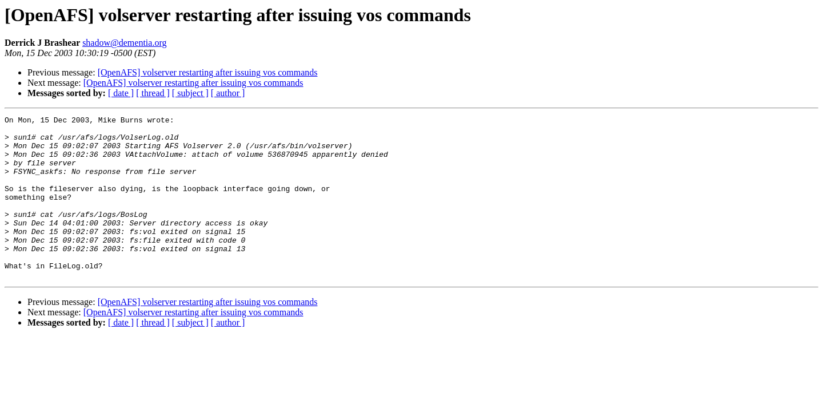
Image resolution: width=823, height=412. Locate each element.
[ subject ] (190, 93)
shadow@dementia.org (124, 42)
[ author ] (228, 93)
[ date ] (121, 93)
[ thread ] (153, 93)
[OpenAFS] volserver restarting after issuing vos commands (208, 72)
